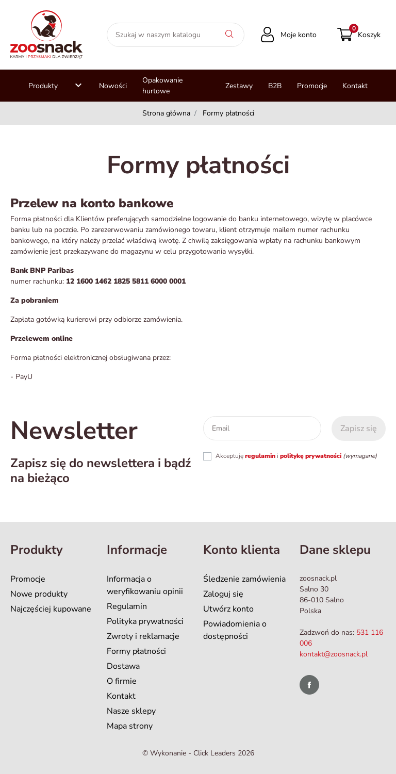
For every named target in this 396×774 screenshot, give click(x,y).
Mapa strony (130, 726)
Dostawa (123, 666)
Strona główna (166, 113)
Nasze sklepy (131, 711)
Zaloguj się (223, 594)
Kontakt (121, 696)
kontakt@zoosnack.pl (334, 654)
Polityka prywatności (145, 621)
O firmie (122, 681)
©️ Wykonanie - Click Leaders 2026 (198, 753)
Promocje (27, 579)
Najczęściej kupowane (50, 609)
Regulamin (127, 606)
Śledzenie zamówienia (244, 579)
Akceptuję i (296, 456)
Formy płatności (136, 651)
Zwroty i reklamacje (143, 636)
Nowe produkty (39, 594)
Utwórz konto (228, 609)
